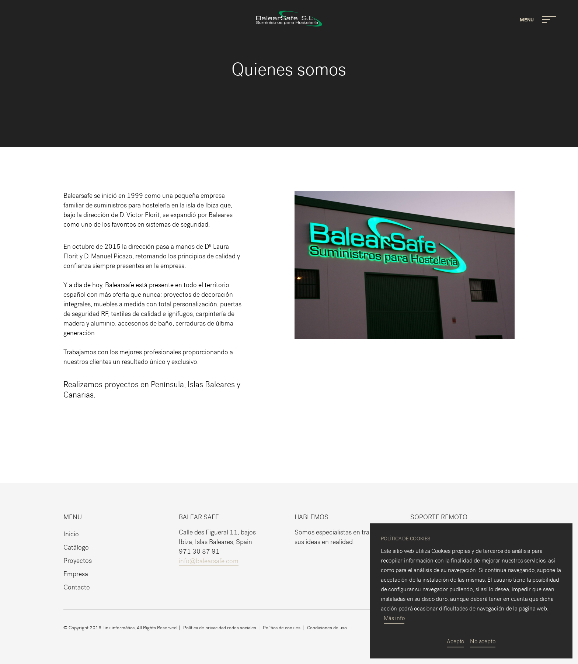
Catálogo (76, 547)
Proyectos (77, 561)
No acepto (482, 641)
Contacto (76, 587)
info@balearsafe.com (208, 561)
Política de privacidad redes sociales (219, 627)
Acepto (455, 641)
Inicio (71, 534)
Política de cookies (281, 627)
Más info (394, 618)
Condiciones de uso (327, 627)
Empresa (75, 574)
